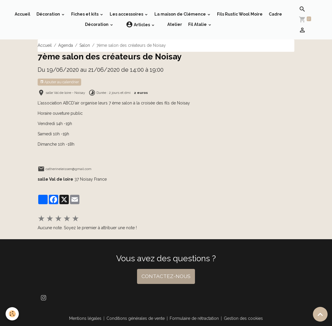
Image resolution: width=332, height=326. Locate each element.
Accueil (22, 14)
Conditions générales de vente (135, 318)
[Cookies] (12, 313)
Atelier (174, 24)
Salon (84, 45)
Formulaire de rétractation (194, 318)
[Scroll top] (320, 314)
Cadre (275, 14)
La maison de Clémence (180, 14)
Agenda (65, 45)
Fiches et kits (85, 14)
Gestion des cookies (243, 318)
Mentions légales (85, 318)
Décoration (48, 14)
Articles (138, 24)
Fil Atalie (198, 24)
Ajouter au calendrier (59, 82)
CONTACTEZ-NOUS (166, 276)
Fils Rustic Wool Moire (240, 14)
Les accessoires (127, 14)
